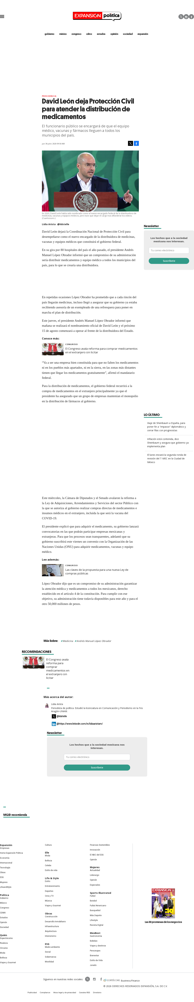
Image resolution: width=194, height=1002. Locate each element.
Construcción (51, 917)
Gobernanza (50, 957)
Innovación (95, 850)
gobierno (52, 33)
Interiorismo (50, 936)
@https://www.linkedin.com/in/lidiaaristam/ (80, 724)
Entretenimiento (52, 886)
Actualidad (95, 871)
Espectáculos (6, 939)
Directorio (94, 993)
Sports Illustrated (100, 893)
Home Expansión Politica (11, 853)
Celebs (48, 866)
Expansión (6, 845)
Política (4, 895)
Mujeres (4, 882)
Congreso (71, 344)
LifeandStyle (5, 887)
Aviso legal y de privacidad (65, 993)
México (3, 903)
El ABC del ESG (97, 855)
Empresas (4, 848)
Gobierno (4, 898)
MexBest (95, 933)
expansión (141, 33)
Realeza (4, 943)
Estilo (47, 882)
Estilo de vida (51, 871)
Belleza (3, 958)
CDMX (90, 33)
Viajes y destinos (98, 946)
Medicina (68, 641)
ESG (2, 878)
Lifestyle (94, 920)
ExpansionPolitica (96, 979)
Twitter (181, 16)
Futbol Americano (98, 906)
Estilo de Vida (96, 961)
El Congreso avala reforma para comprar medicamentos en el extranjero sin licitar (107, 669)
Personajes (95, 951)
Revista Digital (96, 925)
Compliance (47, 993)
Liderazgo (94, 875)
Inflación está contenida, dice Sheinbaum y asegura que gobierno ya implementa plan (168, 443)
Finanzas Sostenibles (100, 845)
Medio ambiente (52, 947)
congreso (78, 33)
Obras (3, 873)
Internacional (6, 863)
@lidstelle (63, 224)
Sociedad (127, 33)
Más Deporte (96, 916)
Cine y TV (49, 896)
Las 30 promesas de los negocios (163, 922)
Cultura (48, 845)
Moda (2, 953)
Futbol (92, 896)
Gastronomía (96, 936)
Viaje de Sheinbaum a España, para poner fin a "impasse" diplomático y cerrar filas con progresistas (166, 427)
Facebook (191, 16)
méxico (65, 33)
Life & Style (52, 878)
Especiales (95, 885)
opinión (114, 33)
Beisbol (93, 901)
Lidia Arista (57, 704)
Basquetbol (95, 911)
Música (48, 901)
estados (101, 33)
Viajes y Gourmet (8, 963)
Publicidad (36, 993)
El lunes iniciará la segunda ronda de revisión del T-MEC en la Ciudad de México (166, 459)
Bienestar (94, 956)
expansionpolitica (90, 979)
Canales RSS (83, 993)
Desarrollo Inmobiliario (55, 922)
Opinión (3, 923)
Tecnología (5, 868)
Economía (4, 858)
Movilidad (49, 962)
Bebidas (93, 941)
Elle (47, 853)
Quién (3, 935)
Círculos (4, 948)
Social (48, 952)
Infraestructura (52, 927)
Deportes (49, 891)
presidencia (49, 96)
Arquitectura (50, 931)
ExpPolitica (83, 979)
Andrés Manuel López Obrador (94, 641)
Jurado (93, 966)
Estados (4, 918)
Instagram (186, 16)
